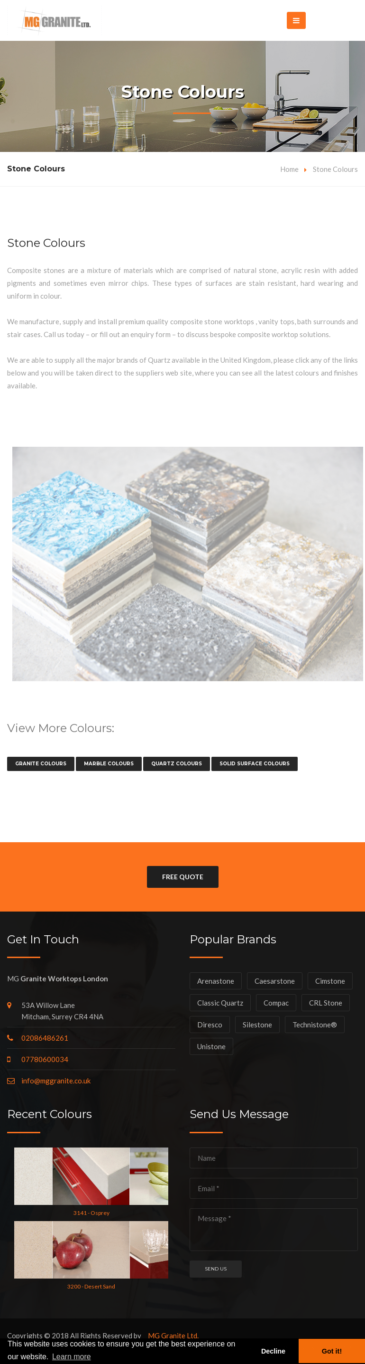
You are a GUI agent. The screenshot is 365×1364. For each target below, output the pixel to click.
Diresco (209, 1024)
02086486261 (44, 1038)
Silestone (257, 1024)
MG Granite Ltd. (173, 1335)
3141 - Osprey (91, 1212)
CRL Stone (325, 1002)
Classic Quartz (220, 1002)
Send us (216, 1269)
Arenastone (215, 981)
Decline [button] (273, 1351)
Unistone (211, 1046)
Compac (276, 1002)
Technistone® (314, 1024)
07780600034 (44, 1059)
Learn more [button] (71, 1357)
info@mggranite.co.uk (56, 1080)
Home (289, 169)
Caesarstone (275, 981)
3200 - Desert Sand (91, 1286)
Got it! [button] (332, 1351)
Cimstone (330, 981)
